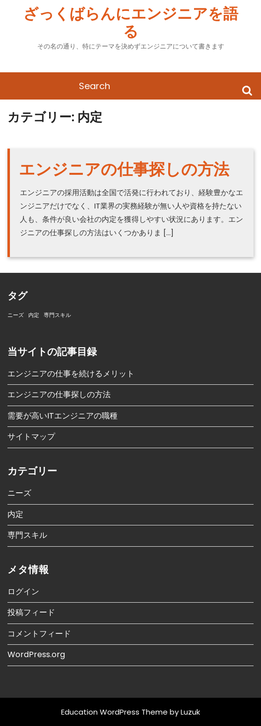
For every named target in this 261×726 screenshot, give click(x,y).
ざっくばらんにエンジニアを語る (130, 22)
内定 (15, 514)
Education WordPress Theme (114, 712)
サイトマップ (31, 436)
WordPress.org (36, 654)
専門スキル (27, 535)
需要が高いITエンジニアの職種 (62, 415)
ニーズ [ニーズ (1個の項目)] (15, 315)
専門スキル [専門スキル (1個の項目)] (57, 315)
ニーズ (19, 493)
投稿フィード (31, 612)
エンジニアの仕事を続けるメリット (70, 373)
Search (247, 90)
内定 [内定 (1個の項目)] (33, 315)
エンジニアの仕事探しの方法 (124, 169)
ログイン (23, 591)
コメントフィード (39, 633)
